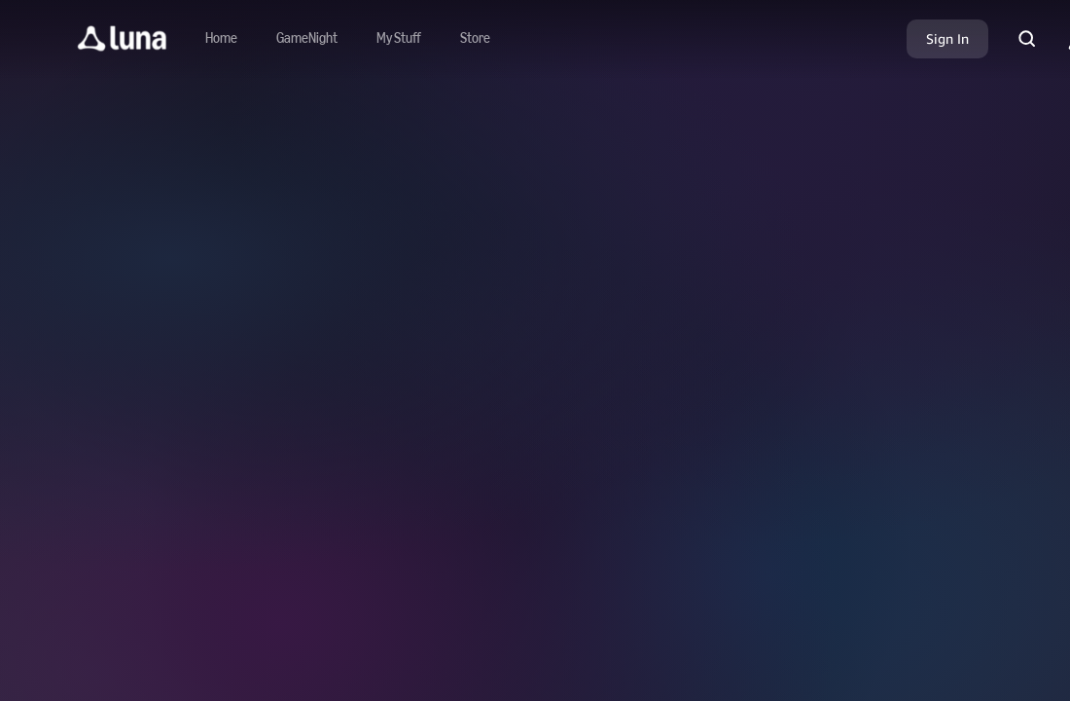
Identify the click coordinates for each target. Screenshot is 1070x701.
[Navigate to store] (475, 39)
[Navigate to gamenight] (307, 39)
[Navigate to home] (221, 39)
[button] (122, 39)
